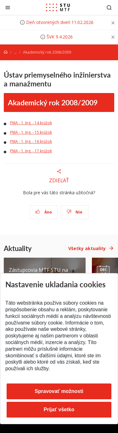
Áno (43, 212)
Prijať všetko (59, 409)
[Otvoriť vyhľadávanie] (109, 7)
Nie (74, 212)
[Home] (6, 52)
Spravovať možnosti (59, 391)
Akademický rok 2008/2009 (53, 102)
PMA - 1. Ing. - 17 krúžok (31, 151)
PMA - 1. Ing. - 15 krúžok (31, 132)
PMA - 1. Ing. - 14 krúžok (31, 123)
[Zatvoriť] (7, 7)
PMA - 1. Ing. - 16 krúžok (31, 141)
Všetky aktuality (87, 248)
